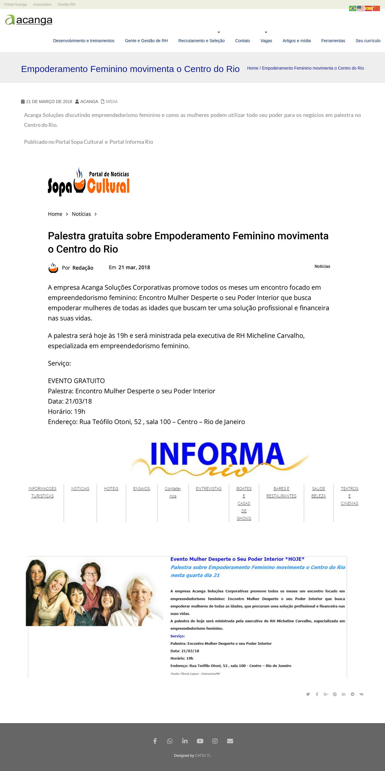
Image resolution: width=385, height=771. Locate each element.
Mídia (112, 101)
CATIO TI (202, 756)
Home (252, 68)
